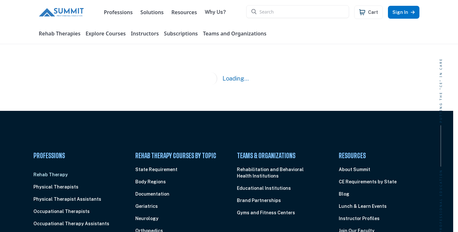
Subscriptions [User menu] (181, 33)
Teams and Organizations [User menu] (234, 33)
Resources (187, 12)
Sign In (403, 12)
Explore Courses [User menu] (105, 33)
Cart (373, 12)
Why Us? (218, 12)
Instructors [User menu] (145, 33)
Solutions (155, 12)
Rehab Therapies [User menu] (60, 33)
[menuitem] (74, 174)
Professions (121, 12)
